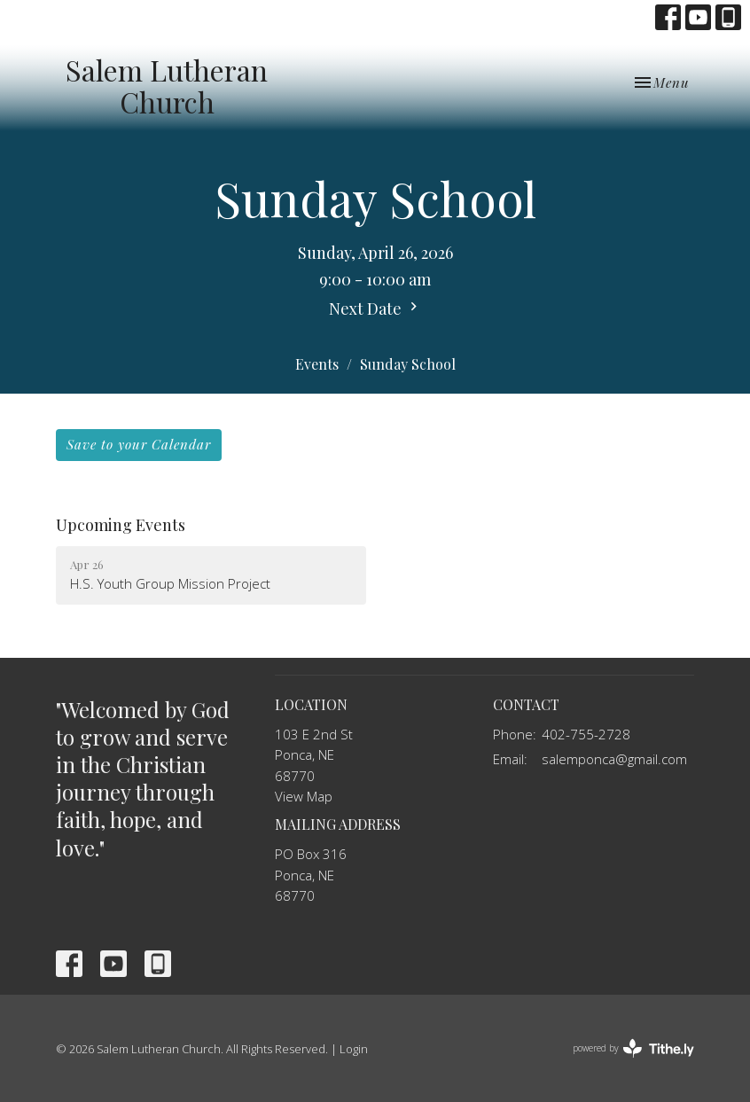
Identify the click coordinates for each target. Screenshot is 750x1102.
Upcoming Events (120, 524)
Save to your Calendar (138, 444)
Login (354, 1049)
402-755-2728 (586, 734)
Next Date (375, 308)
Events (317, 364)
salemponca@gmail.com (614, 759)
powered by (633, 1048)
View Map (303, 796)
